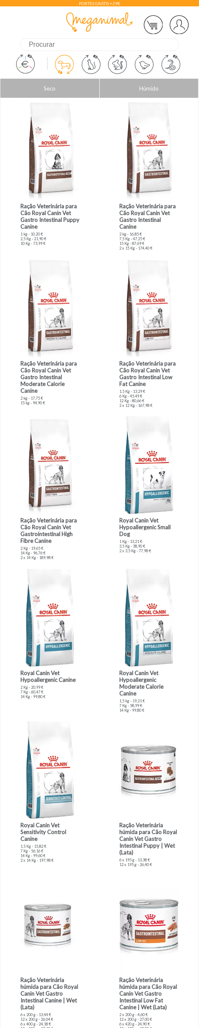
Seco (50, 88)
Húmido (149, 88)
